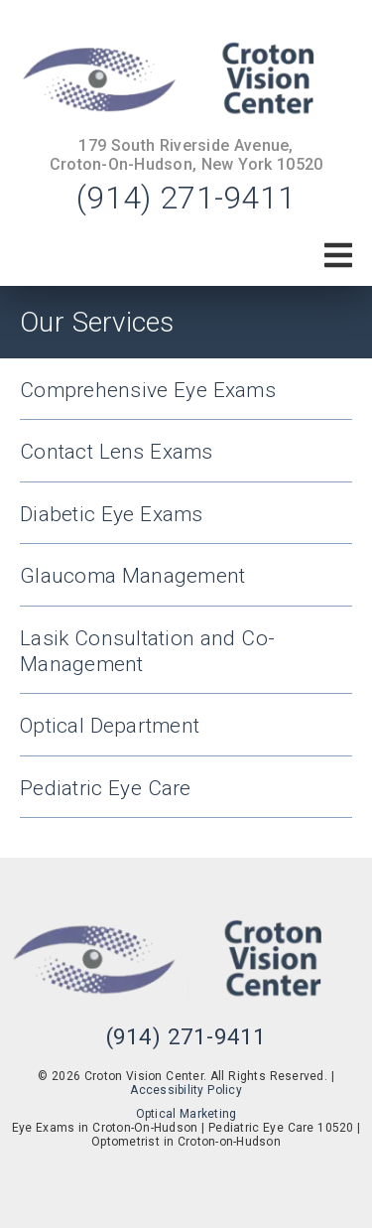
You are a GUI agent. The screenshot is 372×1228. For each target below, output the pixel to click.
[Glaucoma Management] (186, 585)
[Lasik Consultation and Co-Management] (186, 660)
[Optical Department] (186, 735)
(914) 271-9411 (186, 197)
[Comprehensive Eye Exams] (186, 399)
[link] (186, 80)
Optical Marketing (186, 1114)
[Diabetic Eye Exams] (186, 523)
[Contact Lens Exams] (186, 461)
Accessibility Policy (186, 1090)
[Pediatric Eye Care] (186, 797)
